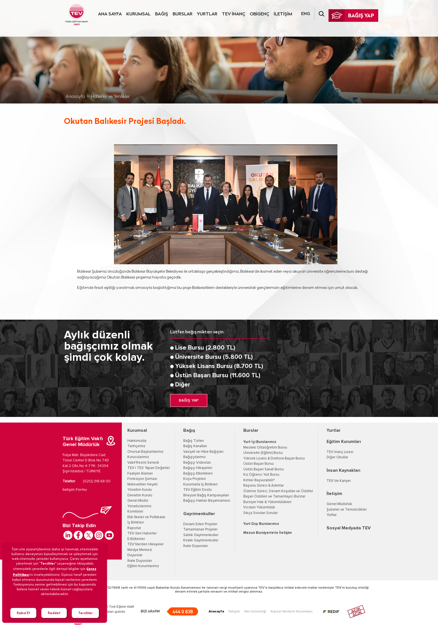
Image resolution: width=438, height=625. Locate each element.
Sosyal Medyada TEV (349, 528)
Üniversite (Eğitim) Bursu (263, 453)
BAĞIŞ (161, 14)
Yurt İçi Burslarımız (259, 442)
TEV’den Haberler (142, 533)
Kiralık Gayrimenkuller (200, 540)
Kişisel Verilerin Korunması (292, 611)
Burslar (250, 430)
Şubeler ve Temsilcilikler (347, 509)
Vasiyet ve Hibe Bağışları (203, 452)
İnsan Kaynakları (343, 470)
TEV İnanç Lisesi (340, 452)
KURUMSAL (138, 14)
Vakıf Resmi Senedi (143, 462)
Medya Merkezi (139, 550)
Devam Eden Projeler (200, 524)
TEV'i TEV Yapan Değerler (148, 468)
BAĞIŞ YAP (189, 400)
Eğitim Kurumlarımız (143, 566)
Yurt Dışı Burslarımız (261, 524)
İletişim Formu (75, 490)
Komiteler (135, 511)
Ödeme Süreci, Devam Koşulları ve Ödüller (278, 491)
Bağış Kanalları (195, 446)
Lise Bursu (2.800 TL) (205, 348)
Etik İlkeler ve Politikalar (146, 517)
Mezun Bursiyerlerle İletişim (267, 533)
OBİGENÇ (259, 14)
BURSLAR (182, 14)
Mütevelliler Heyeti (142, 484)
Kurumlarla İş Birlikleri (200, 484)
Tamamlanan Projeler (200, 529)
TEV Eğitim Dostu (197, 490)
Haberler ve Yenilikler (110, 97)
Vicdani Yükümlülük (259, 507)
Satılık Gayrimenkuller (200, 535)
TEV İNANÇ (233, 14)
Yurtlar (334, 430)
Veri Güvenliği (255, 611)
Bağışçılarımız (194, 457)
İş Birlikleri (135, 522)
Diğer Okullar (337, 457)
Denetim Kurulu (139, 495)
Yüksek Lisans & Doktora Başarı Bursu (274, 458)
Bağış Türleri (193, 441)
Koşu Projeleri (194, 479)
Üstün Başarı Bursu (258, 464)
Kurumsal (137, 430)
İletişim (334, 493)
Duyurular (134, 555)
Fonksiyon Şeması (142, 479)
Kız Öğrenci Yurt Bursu (261, 475)
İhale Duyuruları (139, 561)
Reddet (54, 612)
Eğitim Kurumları (344, 441)
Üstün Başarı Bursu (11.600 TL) (217, 375)
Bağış (189, 430)
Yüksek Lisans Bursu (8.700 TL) (219, 366)
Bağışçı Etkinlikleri (198, 473)
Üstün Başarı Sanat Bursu (263, 469)
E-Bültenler (136, 539)
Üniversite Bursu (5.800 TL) (214, 357)
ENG (305, 14)
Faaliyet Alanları (140, 473)
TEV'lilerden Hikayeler (145, 544)
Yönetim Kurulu (139, 490)
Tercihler (85, 612)
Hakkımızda (136, 441)
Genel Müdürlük (339, 504)
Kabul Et (23, 612)
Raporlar (134, 528)
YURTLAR (207, 14)
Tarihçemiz (136, 446)
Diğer (182, 385)
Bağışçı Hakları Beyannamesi (206, 501)
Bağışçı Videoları (197, 462)
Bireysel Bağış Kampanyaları (206, 495)
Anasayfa (75, 97)
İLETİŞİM (283, 14)
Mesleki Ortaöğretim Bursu (265, 447)
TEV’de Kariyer (339, 481)
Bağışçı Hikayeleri (197, 468)
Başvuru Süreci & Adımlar (263, 485)
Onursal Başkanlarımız (145, 452)
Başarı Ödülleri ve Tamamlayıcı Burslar (274, 496)
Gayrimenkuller (199, 513)
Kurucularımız (138, 457)
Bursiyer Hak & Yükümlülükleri (267, 502)
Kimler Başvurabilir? (259, 480)
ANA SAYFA (110, 14)
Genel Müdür (137, 501)
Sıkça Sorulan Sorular (260, 513)
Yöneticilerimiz (139, 506)
